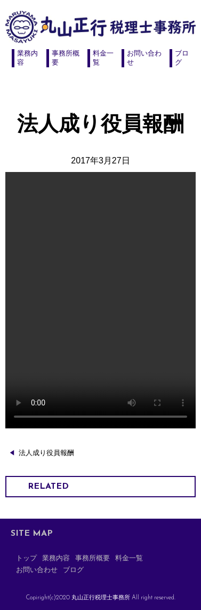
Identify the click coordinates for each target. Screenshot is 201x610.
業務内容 (56, 558)
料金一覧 (129, 558)
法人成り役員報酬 (46, 453)
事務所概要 (92, 558)
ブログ (73, 570)
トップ (26, 558)
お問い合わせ (37, 570)
